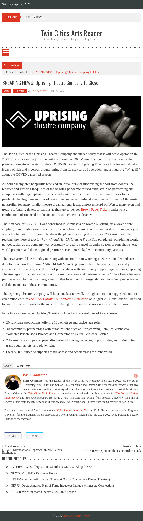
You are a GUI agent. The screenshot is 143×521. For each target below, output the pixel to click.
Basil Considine (39, 90)
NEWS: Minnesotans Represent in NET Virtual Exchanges (33, 451)
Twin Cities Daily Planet (42, 393)
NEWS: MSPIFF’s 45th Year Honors (35, 473)
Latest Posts (23, 365)
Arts (21, 72)
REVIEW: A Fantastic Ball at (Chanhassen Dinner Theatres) (60, 479)
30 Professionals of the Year (72, 410)
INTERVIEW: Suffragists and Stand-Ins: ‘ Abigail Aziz (51, 466)
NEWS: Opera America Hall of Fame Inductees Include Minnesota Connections (62, 485)
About (7, 365)
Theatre (20, 90)
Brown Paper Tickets (95, 209)
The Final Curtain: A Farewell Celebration (58, 299)
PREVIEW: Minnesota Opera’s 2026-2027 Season (43, 492)
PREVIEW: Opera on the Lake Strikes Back (112, 450)
